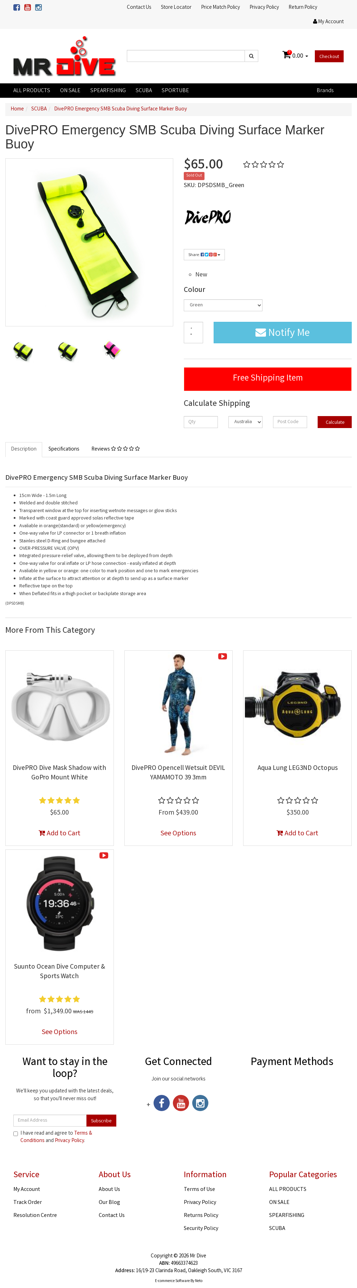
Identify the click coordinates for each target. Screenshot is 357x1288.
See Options (178, 834)
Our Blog (109, 1203)
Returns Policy (201, 1216)
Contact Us (139, 8)
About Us (109, 1190)
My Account (26, 1190)
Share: (204, 255)
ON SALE (70, 91)
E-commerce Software (172, 1281)
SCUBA (144, 91)
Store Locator (176, 8)
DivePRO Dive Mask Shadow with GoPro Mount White (59, 773)
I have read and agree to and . (52, 1137)
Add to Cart (59, 834)
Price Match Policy (220, 8)
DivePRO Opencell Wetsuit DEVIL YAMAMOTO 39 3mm (178, 773)
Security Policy (201, 1229)
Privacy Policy (264, 8)
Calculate (335, 422)
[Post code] (290, 422)
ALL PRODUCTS (31, 91)
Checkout (329, 56)
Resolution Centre (35, 1216)
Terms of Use (199, 1190)
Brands (325, 91)
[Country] (245, 422)
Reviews (115, 449)
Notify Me (282, 334)
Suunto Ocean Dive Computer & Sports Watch (59, 972)
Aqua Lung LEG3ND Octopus (298, 768)
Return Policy (303, 8)
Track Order (27, 1203)
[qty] (201, 422)
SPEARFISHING (108, 91)
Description (24, 449)
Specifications (63, 449)
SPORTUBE (175, 91)
